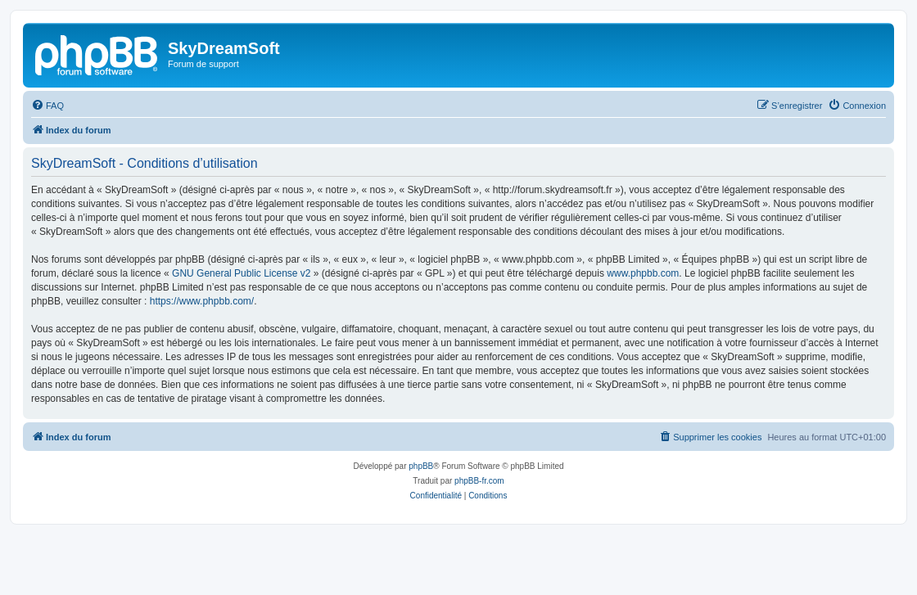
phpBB (421, 466)
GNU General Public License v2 (241, 273)
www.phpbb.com (643, 273)
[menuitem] (47, 105)
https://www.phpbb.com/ (202, 301)
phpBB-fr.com (479, 480)
